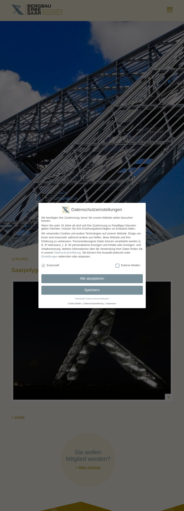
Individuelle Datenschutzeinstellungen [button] (92, 297)
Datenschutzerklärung (67, 251)
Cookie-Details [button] (74, 302)
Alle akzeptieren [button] (92, 277)
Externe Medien (128, 264)
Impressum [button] (111, 302)
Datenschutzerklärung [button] (94, 302)
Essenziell (50, 264)
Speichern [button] (92, 289)
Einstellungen (49, 255)
